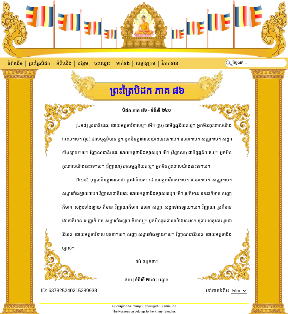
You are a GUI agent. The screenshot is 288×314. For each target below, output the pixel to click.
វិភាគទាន (170, 63)
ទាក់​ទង (123, 63)
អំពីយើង (64, 63)
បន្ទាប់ (163, 279)
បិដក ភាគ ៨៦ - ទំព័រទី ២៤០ (146, 110)
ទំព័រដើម (15, 63)
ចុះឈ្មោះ (102, 63)
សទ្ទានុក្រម (146, 63)
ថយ (128, 279)
